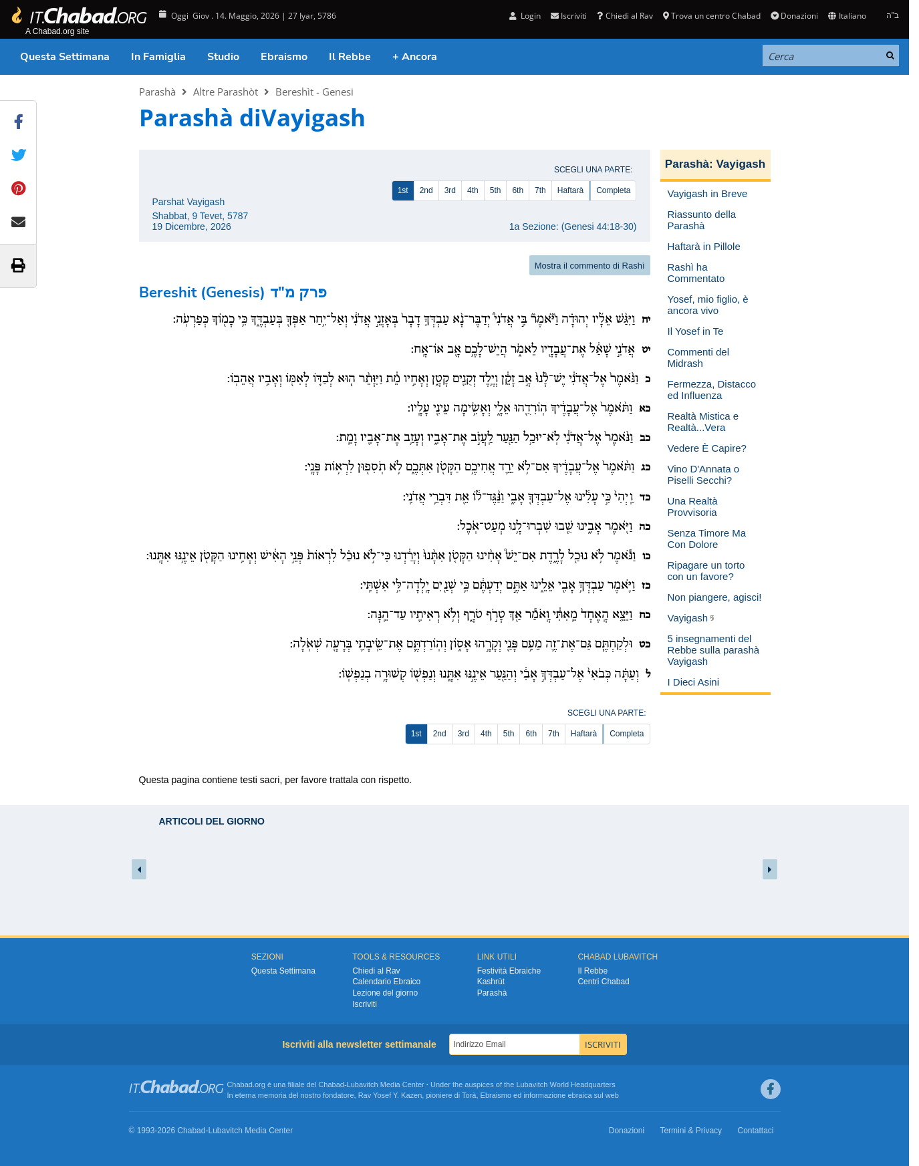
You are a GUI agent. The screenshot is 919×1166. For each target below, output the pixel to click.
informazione (544, 1095)
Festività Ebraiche (509, 971)
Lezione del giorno (385, 993)
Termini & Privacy (691, 1130)
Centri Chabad (603, 981)
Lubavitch (362, 1084)
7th (540, 190)
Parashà (157, 91)
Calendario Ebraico (386, 981)
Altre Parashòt (225, 91)
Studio (223, 56)
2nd (426, 190)
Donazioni (794, 15)
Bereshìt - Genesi (314, 91)
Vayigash (740, 164)
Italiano (847, 15)
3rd (450, 190)
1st (403, 190)
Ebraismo (284, 56)
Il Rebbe (350, 56)
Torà (469, 1095)
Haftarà (570, 190)
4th (473, 190)
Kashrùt (491, 981)
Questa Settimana (65, 56)
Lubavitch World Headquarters (565, 1084)
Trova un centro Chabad (712, 15)
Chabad (331, 1084)
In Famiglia (158, 56)
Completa (613, 190)
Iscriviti (569, 15)
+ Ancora (414, 56)
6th (517, 190)
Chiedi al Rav (624, 15)
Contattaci (755, 1130)
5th (495, 190)
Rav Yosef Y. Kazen (390, 1095)
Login (525, 15)
